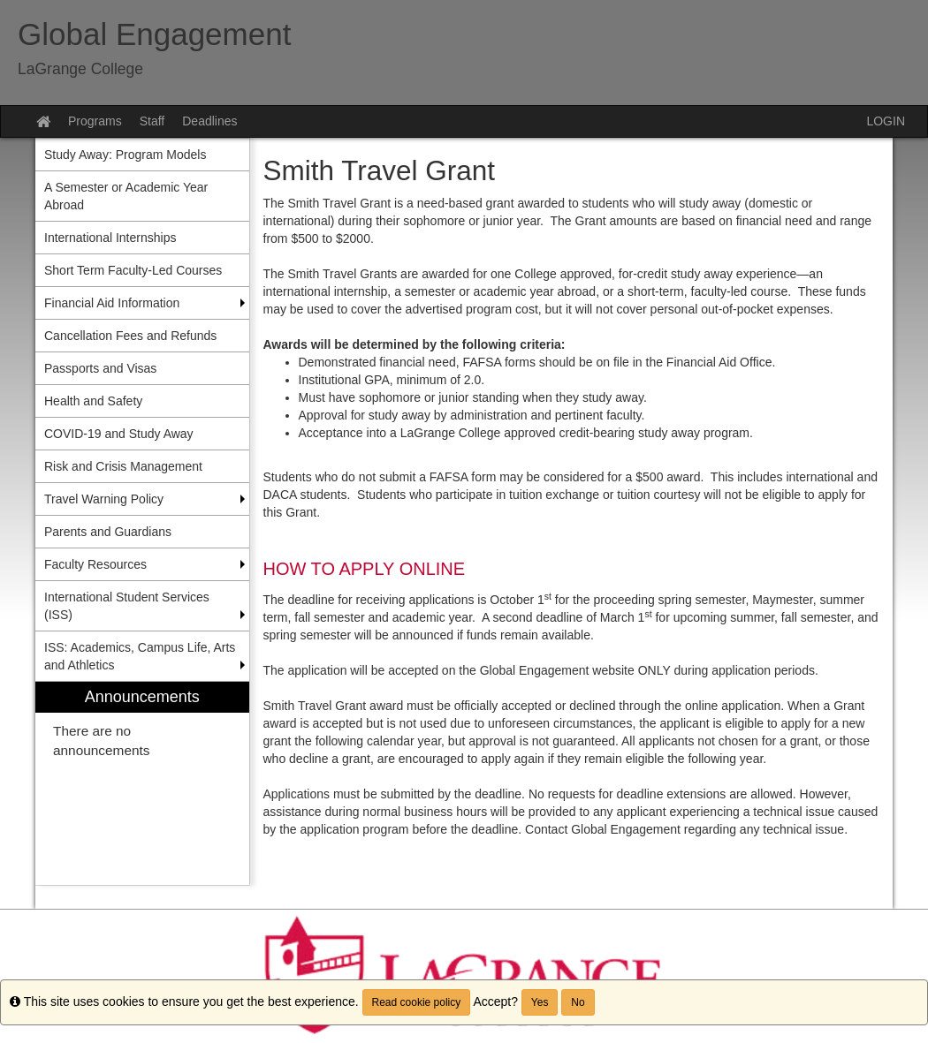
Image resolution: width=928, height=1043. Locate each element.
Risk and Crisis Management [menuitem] (123, 466)
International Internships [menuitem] (110, 238)
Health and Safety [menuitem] (93, 401)
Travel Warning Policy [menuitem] (104, 499)
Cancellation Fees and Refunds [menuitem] (130, 336)
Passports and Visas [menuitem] (100, 368)
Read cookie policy (416, 1002)
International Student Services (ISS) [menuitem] (126, 606)
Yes (540, 1002)
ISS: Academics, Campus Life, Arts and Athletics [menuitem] (139, 656)
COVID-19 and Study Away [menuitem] (119, 434)
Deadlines (209, 121)
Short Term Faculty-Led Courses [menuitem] (133, 270)
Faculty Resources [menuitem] (95, 564)
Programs (95, 121)
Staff (152, 121)
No (577, 1002)
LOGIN (885, 121)
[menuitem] (142, 784)
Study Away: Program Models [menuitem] (125, 154)
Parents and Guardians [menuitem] (107, 532)
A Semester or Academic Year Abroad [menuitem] (126, 196)
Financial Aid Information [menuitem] (111, 303)
